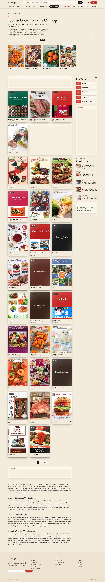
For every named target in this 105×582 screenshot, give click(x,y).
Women (9, 6)
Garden (87, 6)
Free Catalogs (54, 6)
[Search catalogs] (53, 2)
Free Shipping (80, 6)
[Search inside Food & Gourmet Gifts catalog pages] (25, 40)
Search (80, 2)
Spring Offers (94, 6)
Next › (45, 462)
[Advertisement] (39, 83)
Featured (35, 6)
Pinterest (80, 566)
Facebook (80, 560)
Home (23, 6)
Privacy (95, 579)
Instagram (80, 564)
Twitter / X (80, 562)
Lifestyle (28, 6)
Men (14, 6)
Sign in (87, 2)
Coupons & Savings (58, 560)
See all (96, 76)
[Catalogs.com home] (14, 2)
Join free (94, 2)
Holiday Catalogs (58, 564)
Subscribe (29, 570)
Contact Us (33, 566)
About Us (33, 560)
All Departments (43, 6)
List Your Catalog (35, 562)
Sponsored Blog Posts (36, 564)
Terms (91, 579)
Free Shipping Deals (59, 562)
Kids (18, 6)
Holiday (73, 6)
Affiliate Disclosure (35, 568)
